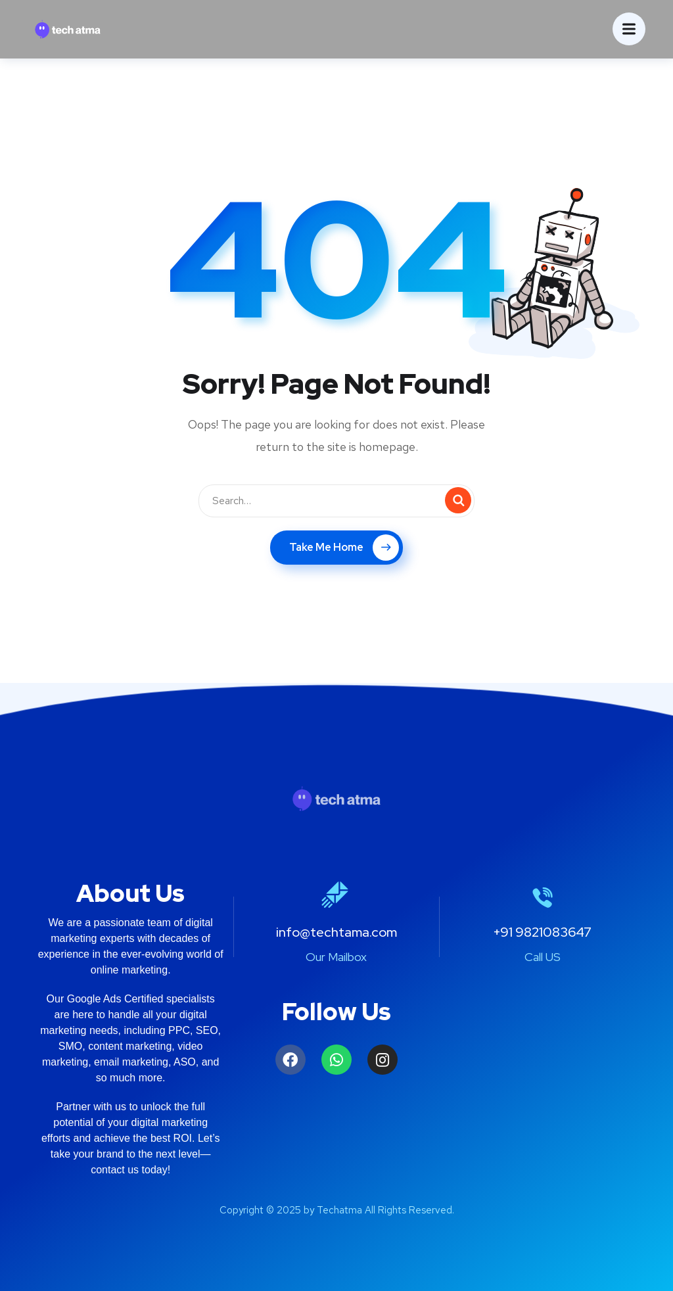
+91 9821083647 (542, 932)
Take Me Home (344, 547)
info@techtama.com (336, 932)
